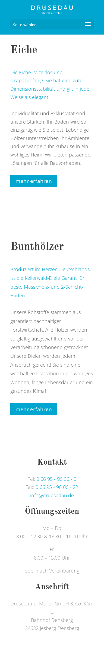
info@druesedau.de (52, 495)
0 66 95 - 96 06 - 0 (56, 479)
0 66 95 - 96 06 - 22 (57, 487)
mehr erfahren (33, 181)
